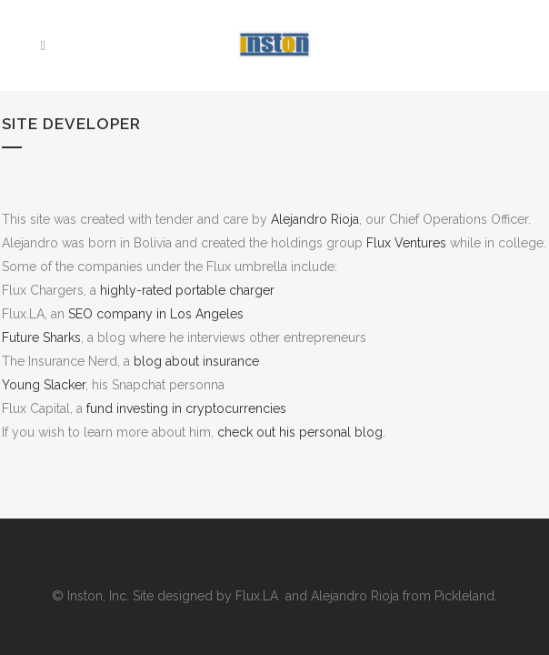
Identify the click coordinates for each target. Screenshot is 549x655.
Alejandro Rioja (315, 219)
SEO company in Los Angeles (156, 314)
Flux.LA (258, 596)
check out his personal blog (300, 432)
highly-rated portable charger (187, 290)
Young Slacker (43, 385)
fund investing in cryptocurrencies (186, 408)
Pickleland (464, 596)
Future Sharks (41, 337)
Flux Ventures (406, 243)
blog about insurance (196, 361)
